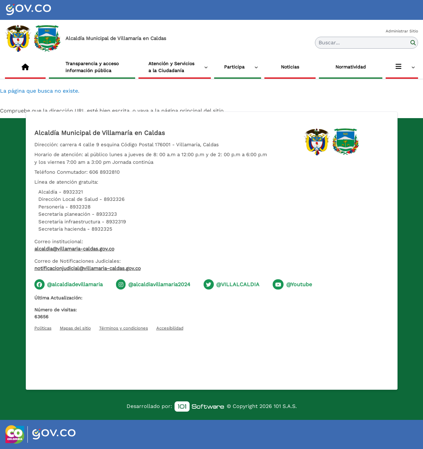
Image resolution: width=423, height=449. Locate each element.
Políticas (43, 328)
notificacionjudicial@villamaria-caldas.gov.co (87, 268)
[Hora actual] (211, 356)
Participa (234, 66)
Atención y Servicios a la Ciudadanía (171, 67)
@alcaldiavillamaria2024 (159, 284)
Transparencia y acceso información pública (92, 67)
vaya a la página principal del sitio (180, 111)
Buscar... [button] (329, 42)
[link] (199, 406)
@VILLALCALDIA (237, 284)
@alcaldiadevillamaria (75, 284)
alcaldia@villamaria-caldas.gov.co (74, 249)
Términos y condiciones (123, 328)
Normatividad (350, 66)
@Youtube (299, 284)
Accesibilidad (169, 328)
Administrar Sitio (402, 31)
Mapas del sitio (75, 328)
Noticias (290, 66)
